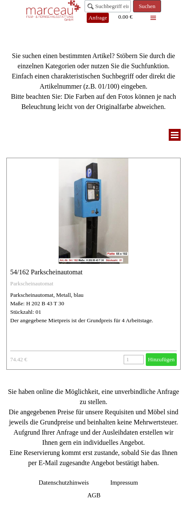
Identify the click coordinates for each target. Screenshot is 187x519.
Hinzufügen (161, 359)
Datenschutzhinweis (64, 482)
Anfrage (97, 17)
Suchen (147, 6)
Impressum (124, 482)
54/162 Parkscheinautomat (46, 272)
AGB (94, 495)
